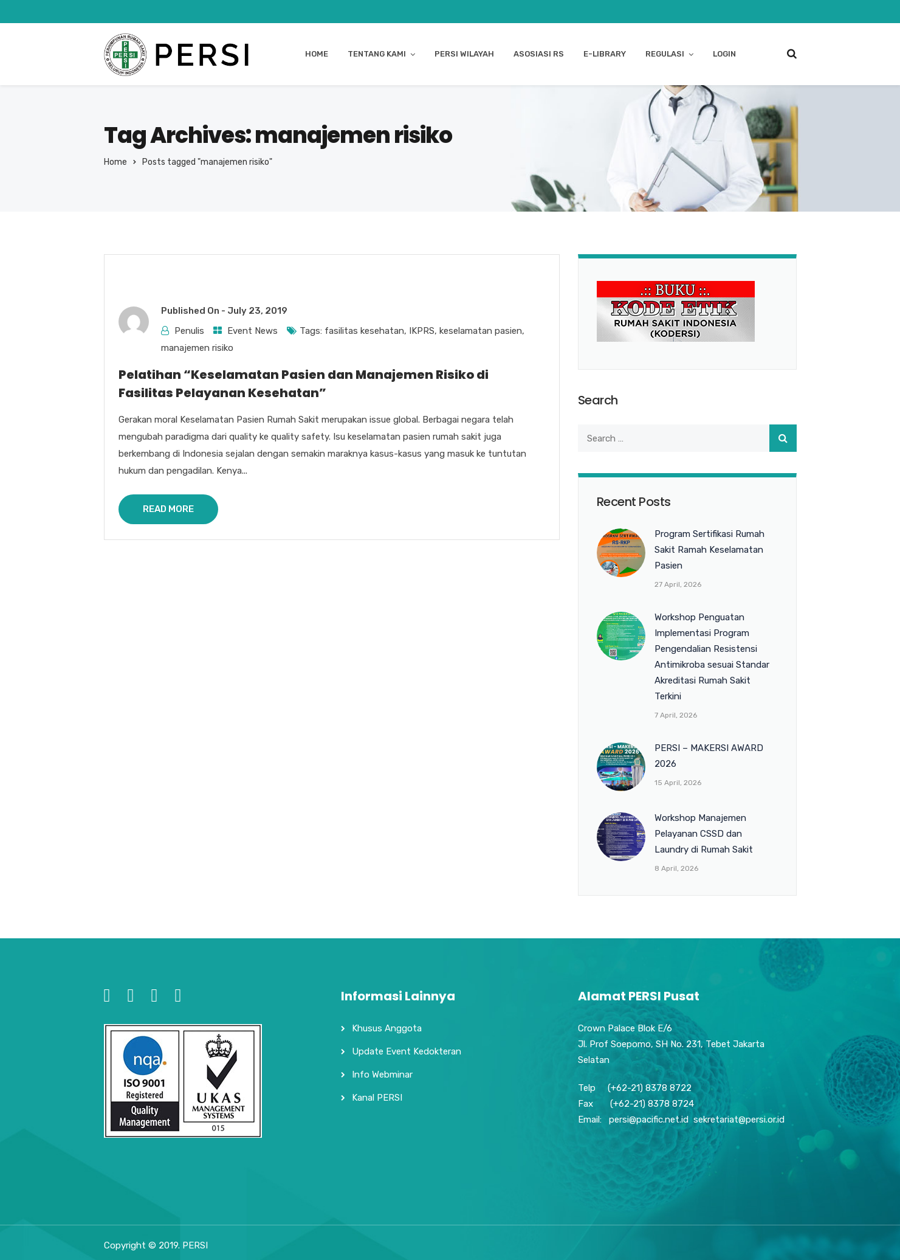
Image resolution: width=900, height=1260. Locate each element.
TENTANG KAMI (377, 53)
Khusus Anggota (387, 1028)
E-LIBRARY (604, 53)
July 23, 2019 (257, 310)
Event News (252, 330)
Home (115, 162)
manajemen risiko (197, 347)
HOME (316, 53)
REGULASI (664, 53)
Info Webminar (382, 1074)
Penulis (189, 330)
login (724, 53)
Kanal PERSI (377, 1097)
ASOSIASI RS (539, 53)
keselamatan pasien (480, 330)
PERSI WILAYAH (464, 53)
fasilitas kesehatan (364, 330)
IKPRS (422, 330)
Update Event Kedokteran (406, 1051)
